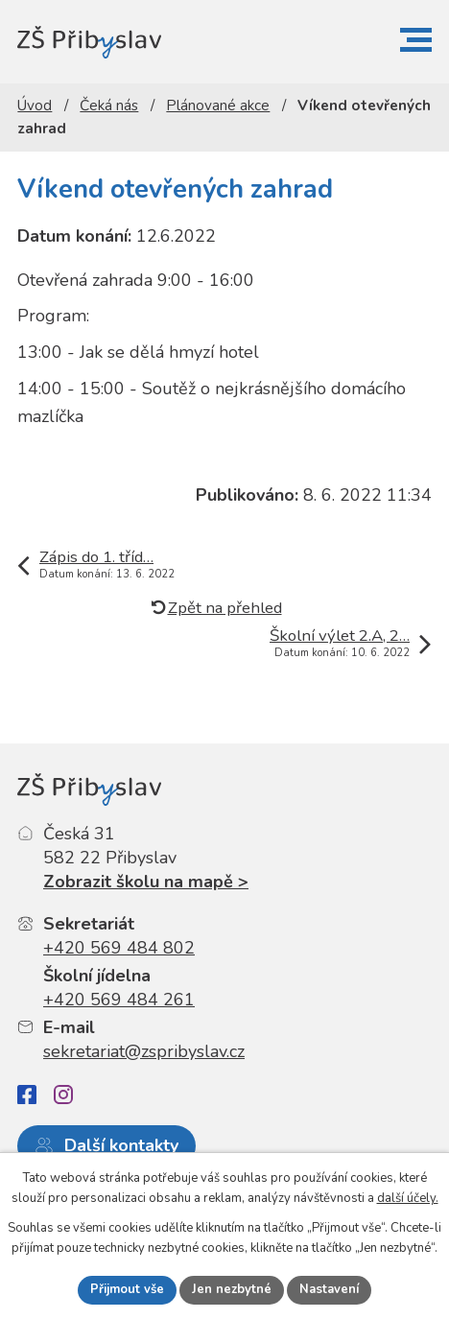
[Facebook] (26, 1095)
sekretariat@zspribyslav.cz (144, 1051)
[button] (416, 40)
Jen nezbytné (232, 1289)
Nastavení (329, 1289)
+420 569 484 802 (119, 947)
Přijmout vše (127, 1289)
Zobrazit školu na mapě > (145, 881)
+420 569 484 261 (119, 999)
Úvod (34, 105)
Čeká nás (109, 105)
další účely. (407, 1198)
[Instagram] (63, 1094)
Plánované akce (218, 105)
